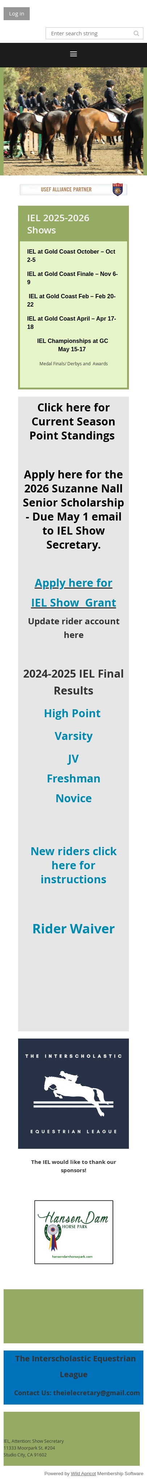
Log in (16, 13)
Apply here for (74, 582)
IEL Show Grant (73, 602)
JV (73, 758)
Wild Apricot (83, 1473)
